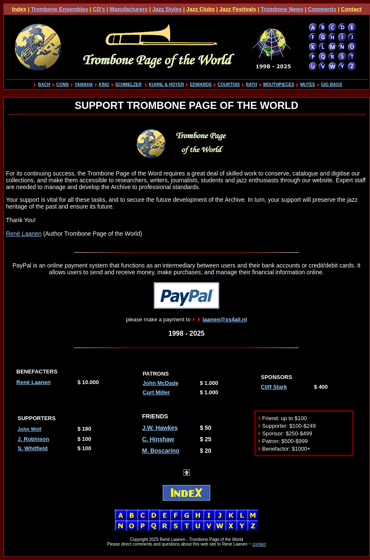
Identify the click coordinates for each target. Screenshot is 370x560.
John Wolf (30, 429)
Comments (322, 9)
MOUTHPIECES (278, 84)
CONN (62, 84)
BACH (44, 84)
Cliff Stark (274, 387)
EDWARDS (200, 84)
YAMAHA (84, 84)
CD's (99, 9)
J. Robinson (33, 439)
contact (259, 544)
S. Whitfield (33, 448)
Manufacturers (129, 9)
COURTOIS (228, 84)
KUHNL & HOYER (166, 84)
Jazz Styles (166, 9)
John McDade (161, 383)
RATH (251, 84)
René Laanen (24, 233)
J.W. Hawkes (160, 427)
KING (104, 84)
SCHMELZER (128, 84)
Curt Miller (156, 392)
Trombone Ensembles (59, 9)
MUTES (307, 84)
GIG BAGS (331, 84)
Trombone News (282, 9)
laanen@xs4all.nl (225, 319)
